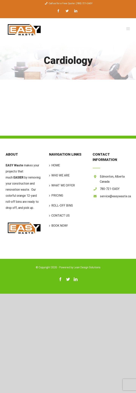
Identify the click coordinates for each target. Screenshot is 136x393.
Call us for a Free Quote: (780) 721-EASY (68, 3)
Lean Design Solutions (87, 267)
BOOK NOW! (59, 225)
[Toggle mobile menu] (128, 29)
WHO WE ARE (60, 175)
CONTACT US (60, 215)
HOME (55, 165)
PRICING (57, 195)
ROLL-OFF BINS (62, 205)
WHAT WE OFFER (63, 185)
